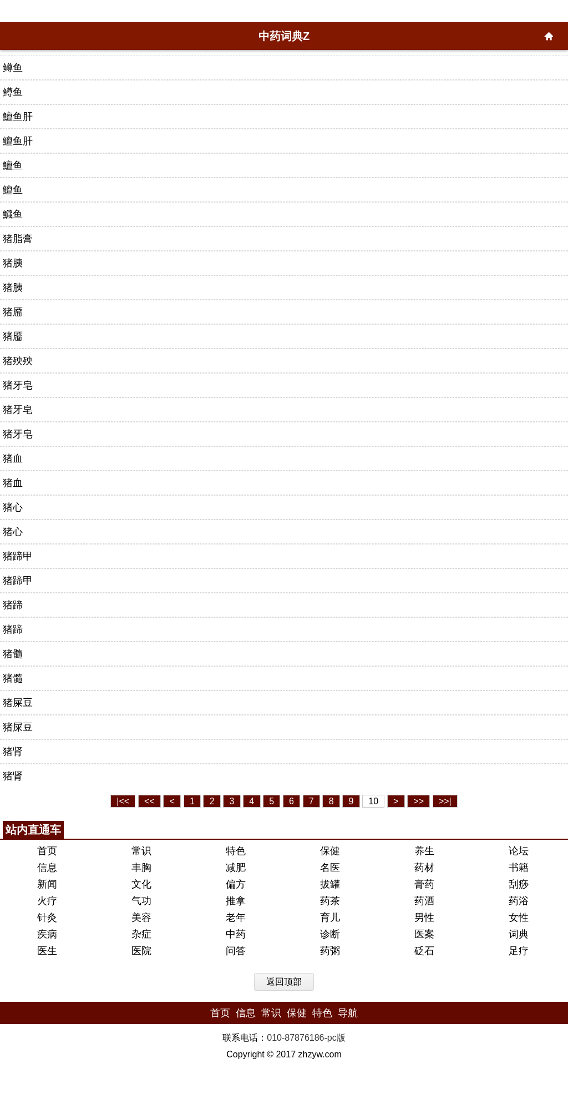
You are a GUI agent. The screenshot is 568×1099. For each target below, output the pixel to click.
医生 (47, 950)
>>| (445, 801)
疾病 (47, 934)
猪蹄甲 (18, 556)
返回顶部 (284, 981)
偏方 (236, 884)
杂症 (141, 934)
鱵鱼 (13, 214)
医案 (424, 934)
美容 (141, 917)
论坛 (519, 850)
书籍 (519, 867)
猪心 (13, 507)
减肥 (236, 867)
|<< (122, 801)
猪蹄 (13, 605)
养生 (424, 850)
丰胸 (141, 867)
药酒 (424, 900)
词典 (519, 934)
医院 (141, 950)
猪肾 (13, 751)
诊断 (330, 934)
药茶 (330, 900)
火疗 (47, 900)
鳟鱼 (13, 67)
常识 (141, 850)
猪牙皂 (18, 385)
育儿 (330, 917)
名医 (330, 867)
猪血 (13, 458)
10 (373, 801)
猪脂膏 (18, 238)
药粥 (330, 950)
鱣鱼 (13, 165)
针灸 (47, 917)
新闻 (47, 884)
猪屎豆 (18, 702)
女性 (519, 917)
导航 (348, 1013)
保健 (330, 850)
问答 (236, 950)
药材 (424, 867)
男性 (424, 917)
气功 (141, 900)
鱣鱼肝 (18, 116)
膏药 (424, 884)
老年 (236, 917)
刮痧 (519, 884)
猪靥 (13, 311)
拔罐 (330, 884)
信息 (47, 867)
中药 (236, 934)
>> (418, 801)
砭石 (424, 950)
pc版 (336, 1037)
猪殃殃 (18, 360)
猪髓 (13, 653)
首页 (47, 850)
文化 (141, 884)
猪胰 (13, 263)
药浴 (519, 900)
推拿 (236, 900)
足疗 (519, 950)
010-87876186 (295, 1037)
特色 (236, 850)
